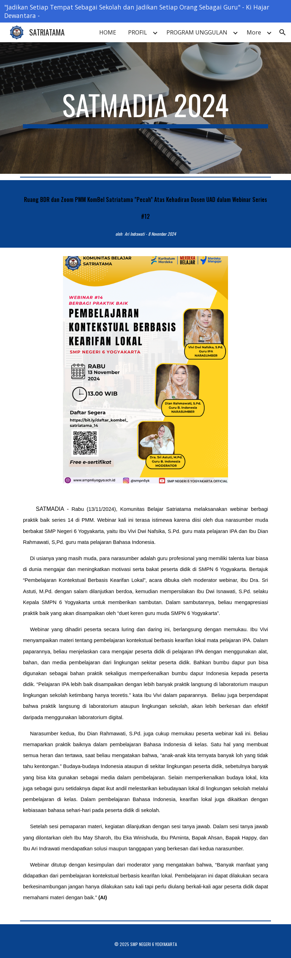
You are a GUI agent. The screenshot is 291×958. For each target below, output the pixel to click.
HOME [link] (107, 32)
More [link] (254, 32)
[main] (145, 108)
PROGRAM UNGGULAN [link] (196, 32)
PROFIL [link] (137, 32)
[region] (145, 11)
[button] (282, 32)
